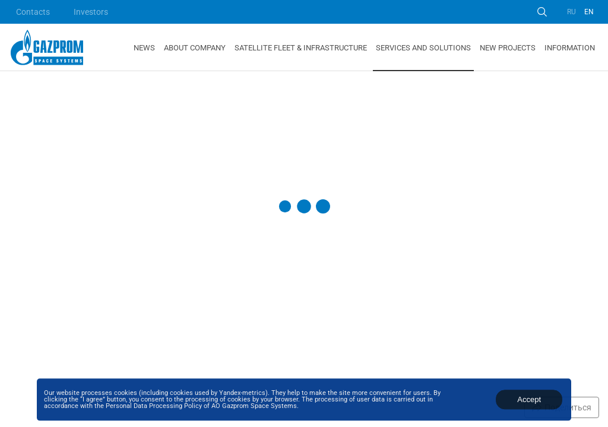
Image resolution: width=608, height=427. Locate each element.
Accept (529, 399)
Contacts (33, 12)
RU (571, 12)
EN (589, 12)
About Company (195, 47)
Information (569, 47)
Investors (91, 12)
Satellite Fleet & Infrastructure (301, 47)
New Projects (508, 47)
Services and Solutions (423, 47)
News (144, 47)
